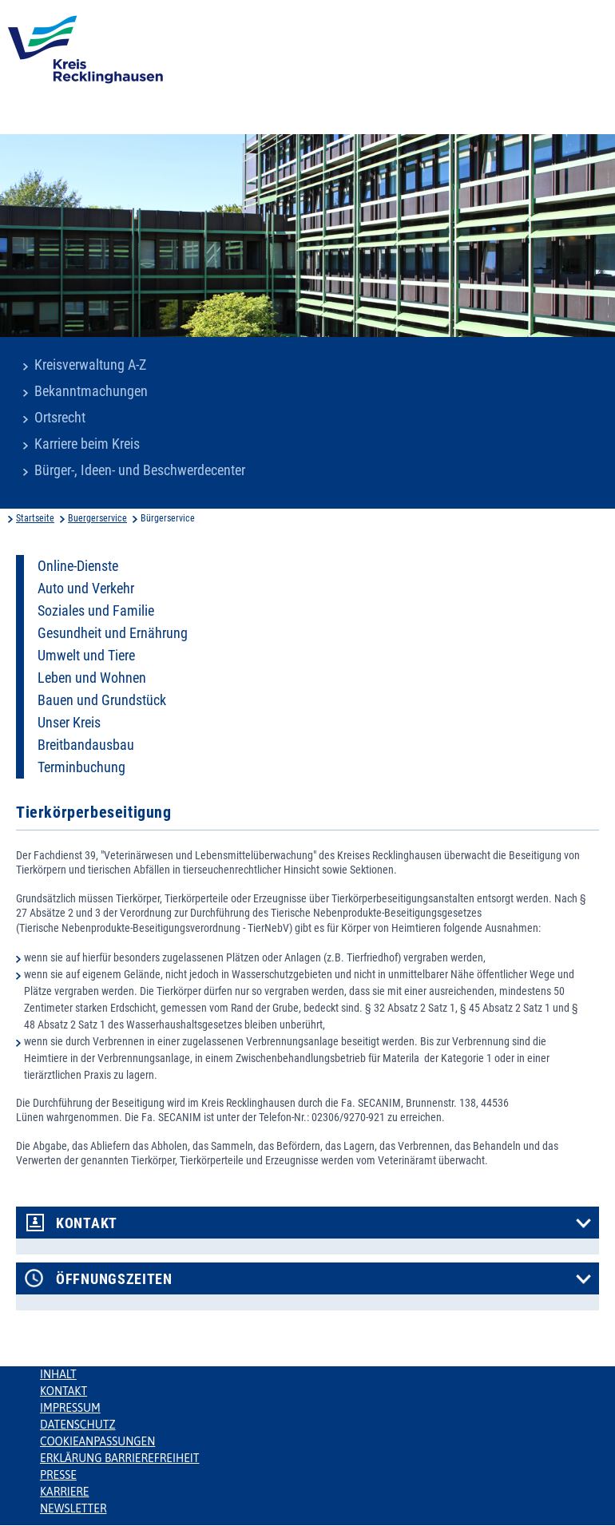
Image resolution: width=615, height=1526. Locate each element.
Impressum (70, 1407)
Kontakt (86, 1223)
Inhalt (58, 1374)
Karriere (64, 1491)
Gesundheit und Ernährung (113, 633)
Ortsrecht (59, 418)
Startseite (35, 518)
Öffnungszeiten (114, 1279)
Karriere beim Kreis (87, 444)
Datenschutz (78, 1424)
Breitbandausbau (86, 745)
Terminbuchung (81, 767)
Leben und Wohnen (92, 678)
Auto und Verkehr (86, 589)
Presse (58, 1475)
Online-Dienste (78, 566)
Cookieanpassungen (97, 1441)
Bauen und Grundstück (102, 700)
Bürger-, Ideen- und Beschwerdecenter (139, 470)
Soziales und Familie (96, 611)
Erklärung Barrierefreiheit (119, 1458)
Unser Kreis (69, 723)
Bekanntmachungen (91, 391)
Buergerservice (97, 518)
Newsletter (73, 1508)
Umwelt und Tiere (86, 656)
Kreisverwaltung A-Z (90, 365)
